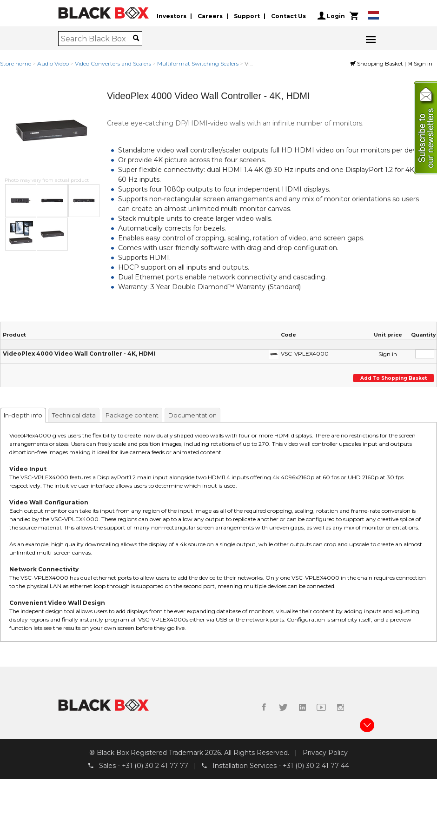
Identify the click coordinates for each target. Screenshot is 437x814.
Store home (15, 63)
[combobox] (97, 38)
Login (331, 15)
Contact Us (288, 15)
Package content (132, 415)
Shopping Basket (377, 63)
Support (247, 15)
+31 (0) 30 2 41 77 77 (155, 766)
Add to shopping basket (393, 378)
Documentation (192, 415)
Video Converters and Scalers (113, 63)
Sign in (419, 63)
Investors (171, 15)
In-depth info (23, 415)
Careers (210, 15)
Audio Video (53, 63)
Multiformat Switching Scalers (197, 63)
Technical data (74, 415)
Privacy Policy (325, 752)
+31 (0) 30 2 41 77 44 (316, 766)
